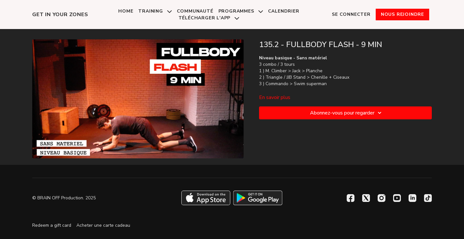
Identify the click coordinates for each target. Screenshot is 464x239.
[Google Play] (258, 198)
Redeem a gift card (51, 225)
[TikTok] (428, 198)
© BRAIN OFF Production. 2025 (64, 198)
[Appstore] (205, 198)
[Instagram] (381, 198)
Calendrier (283, 11)
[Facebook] (350, 198)
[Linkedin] (412, 198)
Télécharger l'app (209, 18)
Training (154, 11)
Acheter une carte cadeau (103, 225)
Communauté (195, 11)
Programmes (240, 11)
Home (125, 11)
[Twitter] (366, 198)
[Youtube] (397, 198)
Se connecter (351, 14)
